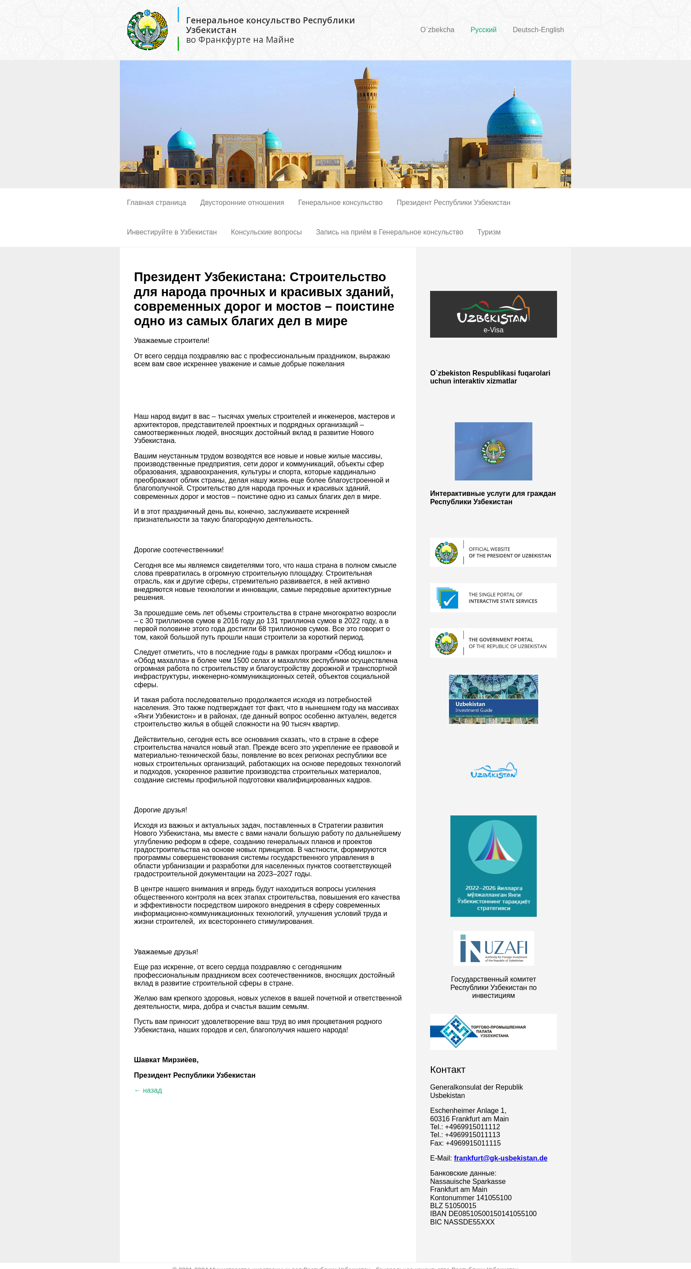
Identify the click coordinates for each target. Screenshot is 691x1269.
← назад (148, 1090)
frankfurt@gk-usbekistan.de (500, 1158)
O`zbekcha (437, 29)
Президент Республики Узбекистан (453, 202)
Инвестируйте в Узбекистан (172, 232)
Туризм (489, 232)
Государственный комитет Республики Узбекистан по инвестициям (493, 987)
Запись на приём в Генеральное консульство (389, 232)
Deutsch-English (539, 29)
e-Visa (493, 314)
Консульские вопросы (266, 232)
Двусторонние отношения (242, 202)
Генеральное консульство (340, 202)
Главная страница (156, 202)
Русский (484, 29)
